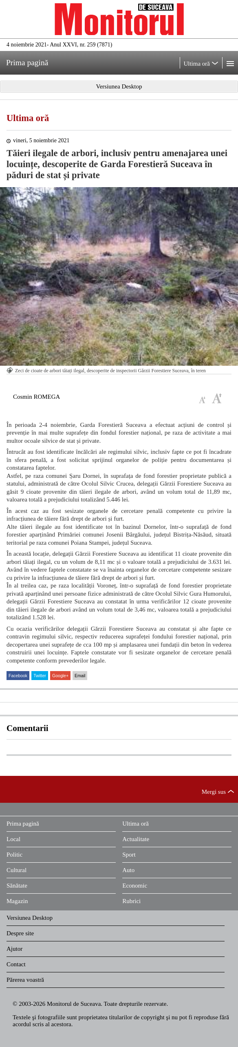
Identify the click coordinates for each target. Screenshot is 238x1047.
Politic (14, 854)
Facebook (18, 675)
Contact (16, 964)
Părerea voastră (25, 979)
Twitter (39, 675)
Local (13, 839)
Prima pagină (23, 823)
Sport (129, 854)
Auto (128, 870)
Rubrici (131, 901)
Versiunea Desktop (30, 917)
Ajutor (14, 948)
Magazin (17, 901)
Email (80, 675)
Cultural (16, 870)
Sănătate (17, 885)
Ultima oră (28, 118)
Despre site (20, 933)
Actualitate (135, 839)
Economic (134, 885)
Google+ (60, 675)
